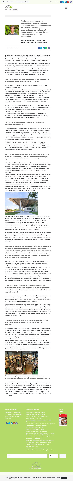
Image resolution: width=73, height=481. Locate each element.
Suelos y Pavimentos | (32, 446)
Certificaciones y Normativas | (34, 418)
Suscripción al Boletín (7, 2)
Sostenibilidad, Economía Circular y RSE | (37, 444)
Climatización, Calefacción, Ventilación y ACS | (38, 420)
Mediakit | (17, 416)
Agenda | (19, 412)
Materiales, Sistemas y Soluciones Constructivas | (39, 440)
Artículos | (14, 412)
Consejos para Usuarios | (33, 422)
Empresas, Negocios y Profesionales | (36, 431)
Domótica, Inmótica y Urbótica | (34, 427)
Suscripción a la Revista (22, 2)
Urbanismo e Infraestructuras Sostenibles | (38, 448)
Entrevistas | (8, 414)
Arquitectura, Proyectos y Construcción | (37, 416)
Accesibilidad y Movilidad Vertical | (35, 412)
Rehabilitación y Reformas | (43, 442)
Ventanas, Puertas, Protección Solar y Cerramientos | (40, 450)
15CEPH (17, 216)
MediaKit (50, 1)
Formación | (50, 435)
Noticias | (8, 412)
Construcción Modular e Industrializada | (37, 423)
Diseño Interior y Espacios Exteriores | (36, 425)
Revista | (21, 414)
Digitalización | (53, 423)
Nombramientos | (31, 442)
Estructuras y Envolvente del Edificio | (36, 435)
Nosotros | (8, 418)
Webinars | (16, 414)
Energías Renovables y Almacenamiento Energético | (40, 433)
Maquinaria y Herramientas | (34, 438)
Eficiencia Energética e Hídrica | (35, 429)
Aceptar (64, 478)
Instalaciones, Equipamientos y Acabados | (38, 437)
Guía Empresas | (9, 416)
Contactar (56, 1)
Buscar (63, 456)
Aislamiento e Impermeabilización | (35, 414)
